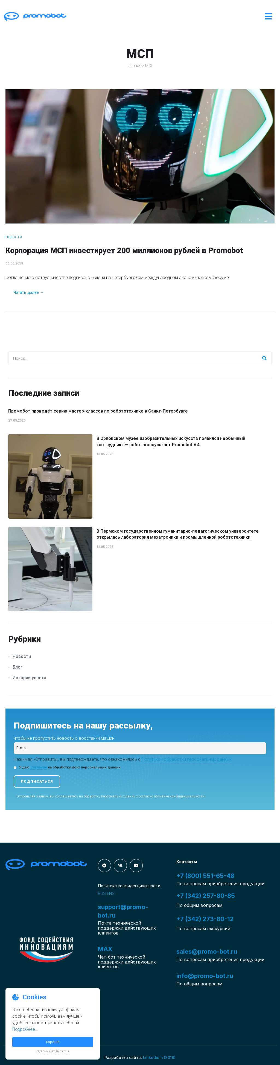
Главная (134, 65)
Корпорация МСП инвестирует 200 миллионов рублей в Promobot (124, 250)
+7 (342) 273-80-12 (205, 918)
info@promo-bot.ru (204, 975)
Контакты (186, 861)
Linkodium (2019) (159, 1057)
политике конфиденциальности (179, 796)
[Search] (265, 358)
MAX (105, 949)
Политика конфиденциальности (129, 885)
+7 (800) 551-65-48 (205, 875)
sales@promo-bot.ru (206, 951)
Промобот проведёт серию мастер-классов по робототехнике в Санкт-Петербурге (98, 411)
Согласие (38, 767)
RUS (102, 893)
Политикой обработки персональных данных (187, 759)
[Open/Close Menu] (268, 16)
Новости (13, 237)
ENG (111, 893)
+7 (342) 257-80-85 (205, 895)
